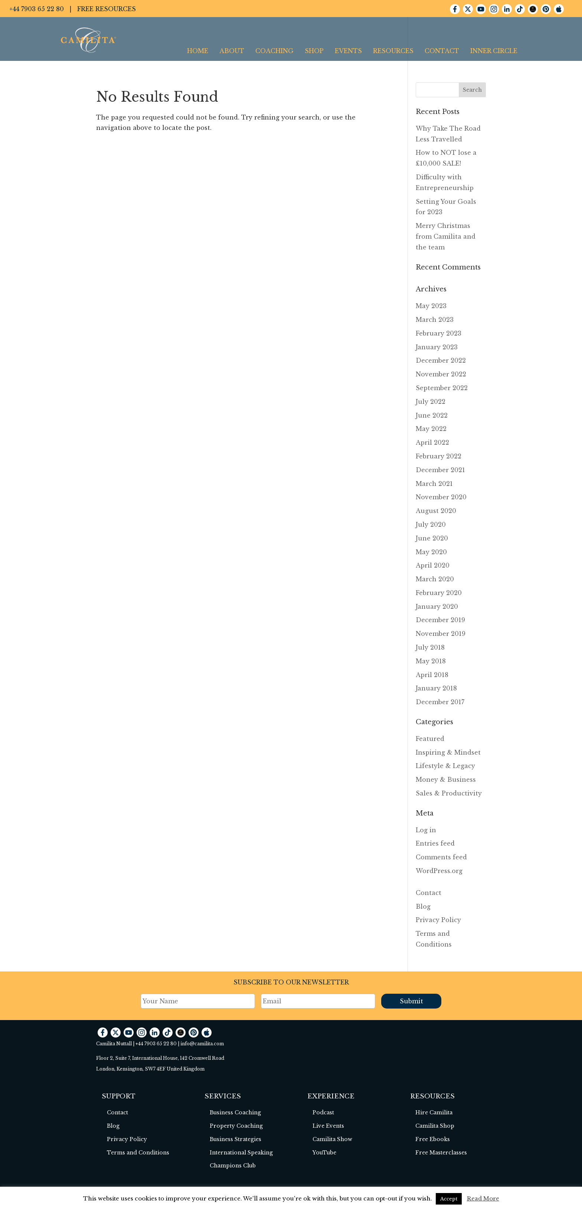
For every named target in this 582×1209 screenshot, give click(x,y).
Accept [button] (448, 1199)
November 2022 (441, 374)
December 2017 (440, 702)
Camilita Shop (434, 1126)
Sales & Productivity (449, 793)
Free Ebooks (432, 1139)
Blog (423, 906)
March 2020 (435, 579)
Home (197, 51)
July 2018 (430, 647)
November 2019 (440, 633)
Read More (483, 1198)
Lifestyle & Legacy (445, 765)
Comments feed (441, 857)
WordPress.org (439, 871)
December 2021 (440, 470)
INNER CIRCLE (493, 51)
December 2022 (441, 360)
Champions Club (233, 1165)
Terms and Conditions (138, 1152)
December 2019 (440, 620)
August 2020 (436, 510)
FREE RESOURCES (106, 9)
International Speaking (241, 1152)
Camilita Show (332, 1139)
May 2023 (431, 306)
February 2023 (438, 333)
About (231, 51)
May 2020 (431, 552)
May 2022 (431, 428)
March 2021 (434, 483)
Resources (393, 51)
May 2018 (431, 661)
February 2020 (439, 593)
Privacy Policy (438, 920)
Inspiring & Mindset (448, 752)
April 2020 (432, 565)
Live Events (328, 1126)
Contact (442, 51)
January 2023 (437, 347)
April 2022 (432, 442)
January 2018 (436, 688)
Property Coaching (236, 1126)
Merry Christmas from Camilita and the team (445, 236)
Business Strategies (235, 1139)
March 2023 (435, 319)
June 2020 (432, 538)
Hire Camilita (433, 1112)
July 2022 (430, 401)
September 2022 (442, 388)
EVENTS (348, 51)
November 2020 (441, 497)
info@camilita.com (202, 1043)
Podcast (323, 1112)
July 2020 (431, 524)
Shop (314, 51)
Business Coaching (235, 1112)
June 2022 (432, 415)
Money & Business (446, 779)
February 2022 (438, 456)
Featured (430, 738)
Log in (426, 830)
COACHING (274, 51)
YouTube (324, 1152)
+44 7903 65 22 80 (36, 9)
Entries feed (435, 843)
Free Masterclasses (441, 1152)
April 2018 (432, 675)
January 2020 (437, 606)
